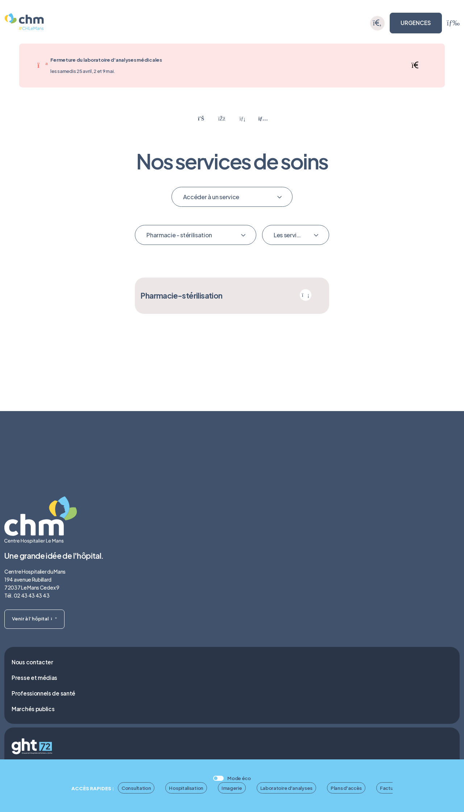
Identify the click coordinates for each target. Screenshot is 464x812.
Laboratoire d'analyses (286, 788)
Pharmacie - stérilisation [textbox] (179, 235)
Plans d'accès (346, 788)
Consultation (136, 788)
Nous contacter (32, 662)
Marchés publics (33, 708)
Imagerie (231, 788)
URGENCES (416, 22)
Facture (389, 788)
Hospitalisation (186, 788)
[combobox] (232, 197)
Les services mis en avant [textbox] (292, 235)
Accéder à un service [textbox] (211, 197)
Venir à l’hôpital (34, 618)
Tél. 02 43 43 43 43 (26, 595)
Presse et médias (34, 677)
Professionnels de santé (43, 693)
